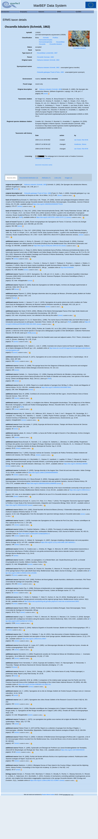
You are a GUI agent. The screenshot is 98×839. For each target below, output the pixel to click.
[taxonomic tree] (39, 164)
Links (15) (57, 178)
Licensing (28, 156)
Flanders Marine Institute (48, 794)
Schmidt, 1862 (47, 60)
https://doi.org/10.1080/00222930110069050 (41, 483)
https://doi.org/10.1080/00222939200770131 (48, 204)
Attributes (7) (46, 178)
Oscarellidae (60, 42)
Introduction (5, 12)
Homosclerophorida (44, 42)
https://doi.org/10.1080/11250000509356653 (43, 472)
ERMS (59, 12)
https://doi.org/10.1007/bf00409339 (72, 750)
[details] (45, 93)
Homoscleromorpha (44, 40)
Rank (30, 50)
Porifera (54, 37)
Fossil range (27, 84)
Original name (27, 60)
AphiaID (29, 32)
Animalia (45, 37)
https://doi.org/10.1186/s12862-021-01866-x (44, 780)
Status (29, 47)
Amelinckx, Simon (80, 144)
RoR (20, 217)
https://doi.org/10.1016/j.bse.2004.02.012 (47, 245)
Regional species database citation (19, 121)
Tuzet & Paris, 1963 (49, 72)
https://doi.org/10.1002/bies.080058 (75, 464)
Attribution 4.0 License (42, 158)
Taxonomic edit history (23, 133)
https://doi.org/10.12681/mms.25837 (34, 639)
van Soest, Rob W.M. (81, 140)
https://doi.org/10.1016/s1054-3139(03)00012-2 (34, 533)
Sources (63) (11, 178)
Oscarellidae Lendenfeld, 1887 (46, 53)
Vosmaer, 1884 (44, 57)
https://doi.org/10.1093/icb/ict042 (17, 505)
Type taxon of (27, 53)
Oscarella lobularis (79, 48)
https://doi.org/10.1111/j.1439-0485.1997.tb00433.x (58, 542)
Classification (27, 37)
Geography (23, 12)
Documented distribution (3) (28, 178)
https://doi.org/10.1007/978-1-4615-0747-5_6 (51, 217)
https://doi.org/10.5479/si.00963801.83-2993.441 (34, 684)
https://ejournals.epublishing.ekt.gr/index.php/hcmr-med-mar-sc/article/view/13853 (51, 601)
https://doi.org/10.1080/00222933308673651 (56, 387)
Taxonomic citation (25, 99)
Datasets (41, 12)
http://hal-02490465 (67, 267)
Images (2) (68, 178)
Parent (29, 57)
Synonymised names (24, 66)
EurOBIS (78, 12)
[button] (4, 26)
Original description (25, 89)
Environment (27, 79)
